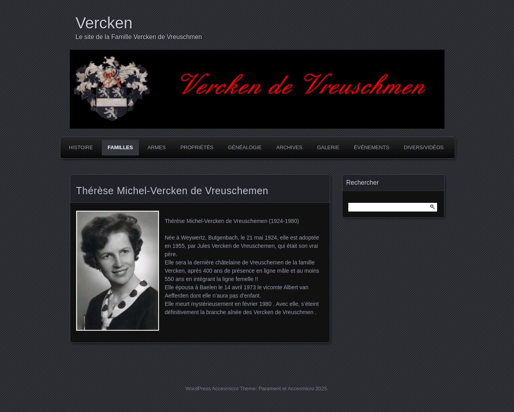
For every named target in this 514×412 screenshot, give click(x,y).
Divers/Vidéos (424, 147)
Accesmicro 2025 (307, 388)
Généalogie (245, 147)
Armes (157, 147)
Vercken (104, 23)
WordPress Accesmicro (211, 388)
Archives (289, 147)
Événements (371, 147)
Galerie (328, 147)
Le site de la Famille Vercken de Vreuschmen (139, 37)
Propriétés (196, 147)
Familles (120, 147)
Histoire (81, 147)
